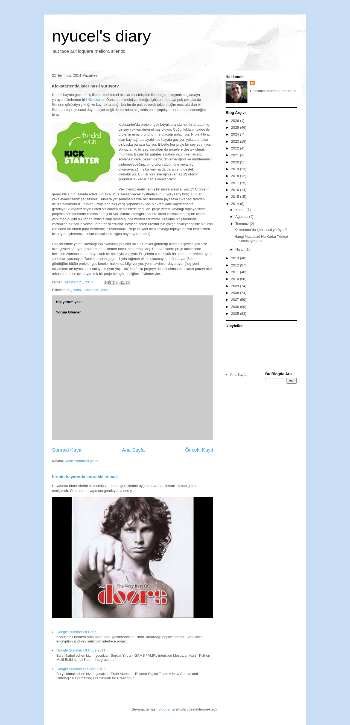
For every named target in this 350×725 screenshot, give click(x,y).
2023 (235, 141)
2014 (235, 204)
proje (105, 290)
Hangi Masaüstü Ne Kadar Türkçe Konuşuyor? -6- (261, 238)
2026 (235, 121)
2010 (235, 279)
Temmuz (242, 224)
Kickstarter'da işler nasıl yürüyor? (260, 230)
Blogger (164, 709)
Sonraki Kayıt (66, 450)
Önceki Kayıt (199, 450)
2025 (235, 127)
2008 (235, 293)
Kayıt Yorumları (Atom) (83, 461)
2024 (235, 134)
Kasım (240, 210)
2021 (235, 155)
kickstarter (91, 290)
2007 (235, 300)
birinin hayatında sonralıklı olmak (85, 476)
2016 (235, 190)
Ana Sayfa (133, 450)
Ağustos (242, 217)
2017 (235, 183)
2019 (235, 169)
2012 (235, 265)
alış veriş (74, 290)
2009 (235, 286)
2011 (235, 272)
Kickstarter (96, 100)
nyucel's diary (101, 36)
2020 (235, 162)
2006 (235, 307)
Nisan (240, 249)
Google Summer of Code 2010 (80, 669)
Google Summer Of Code (76, 632)
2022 (235, 148)
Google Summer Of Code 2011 (80, 650)
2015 (235, 197)
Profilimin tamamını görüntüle (273, 91)
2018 (235, 176)
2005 (235, 314)
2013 (235, 258)
